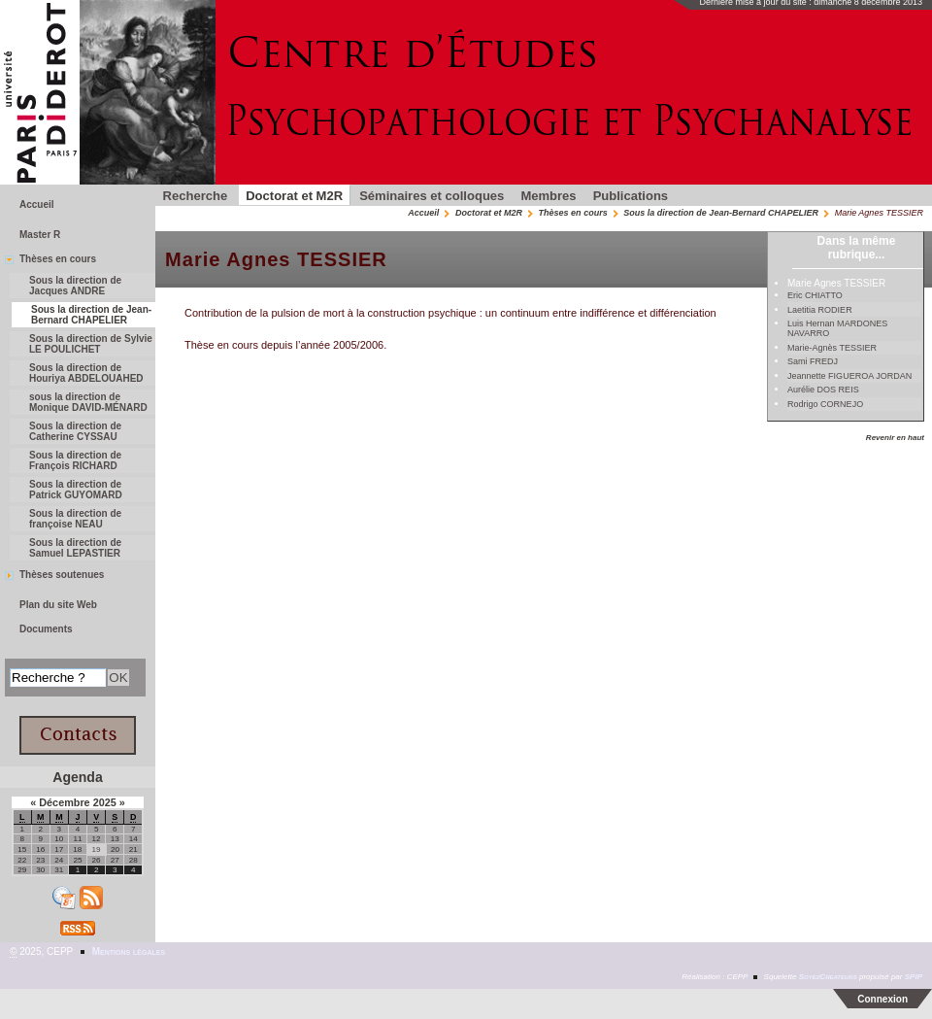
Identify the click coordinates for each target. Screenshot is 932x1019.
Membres (548, 195)
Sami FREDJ (812, 361)
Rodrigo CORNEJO (825, 404)
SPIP (913, 976)
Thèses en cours (573, 213)
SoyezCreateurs (828, 976)
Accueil (423, 213)
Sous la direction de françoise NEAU (75, 518)
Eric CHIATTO (815, 295)
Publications (630, 195)
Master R (39, 234)
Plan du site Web (58, 604)
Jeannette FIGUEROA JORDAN (849, 376)
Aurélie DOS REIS (823, 389)
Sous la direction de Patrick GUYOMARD (75, 489)
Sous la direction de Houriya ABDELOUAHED (86, 373)
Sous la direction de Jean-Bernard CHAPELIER (720, 213)
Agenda (77, 777)
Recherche (195, 195)
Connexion (882, 999)
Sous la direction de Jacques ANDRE (75, 285)
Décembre (65, 802)
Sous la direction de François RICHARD (75, 460)
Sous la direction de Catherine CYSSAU (75, 431)
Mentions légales (128, 951)
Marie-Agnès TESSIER (832, 348)
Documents (46, 629)
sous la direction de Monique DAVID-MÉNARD (88, 402)
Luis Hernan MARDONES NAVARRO (837, 328)
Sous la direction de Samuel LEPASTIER (75, 548)
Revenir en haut (895, 437)
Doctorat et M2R (294, 195)
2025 (106, 802)
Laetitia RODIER (819, 310)
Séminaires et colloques (431, 195)
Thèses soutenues (61, 574)
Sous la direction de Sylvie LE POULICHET (90, 344)
